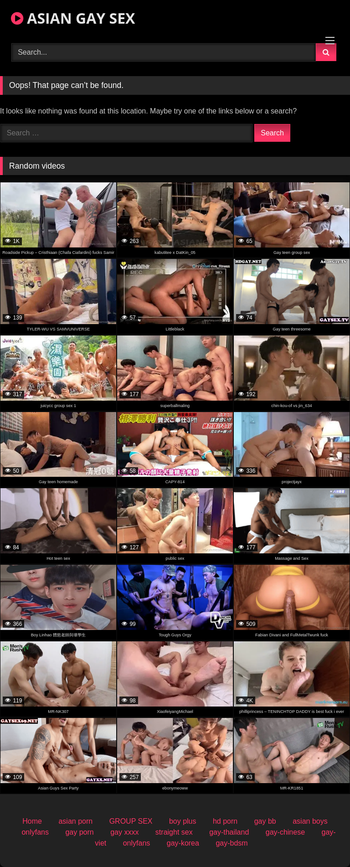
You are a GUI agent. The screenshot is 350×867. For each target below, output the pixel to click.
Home (32, 821)
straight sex (174, 832)
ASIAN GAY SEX (73, 18)
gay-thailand (229, 832)
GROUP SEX (131, 821)
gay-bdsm (231, 843)
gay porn (79, 832)
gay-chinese (285, 832)
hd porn (225, 821)
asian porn (75, 821)
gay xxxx (124, 832)
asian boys (310, 821)
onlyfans (35, 832)
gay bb (265, 821)
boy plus (182, 821)
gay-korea (183, 843)
